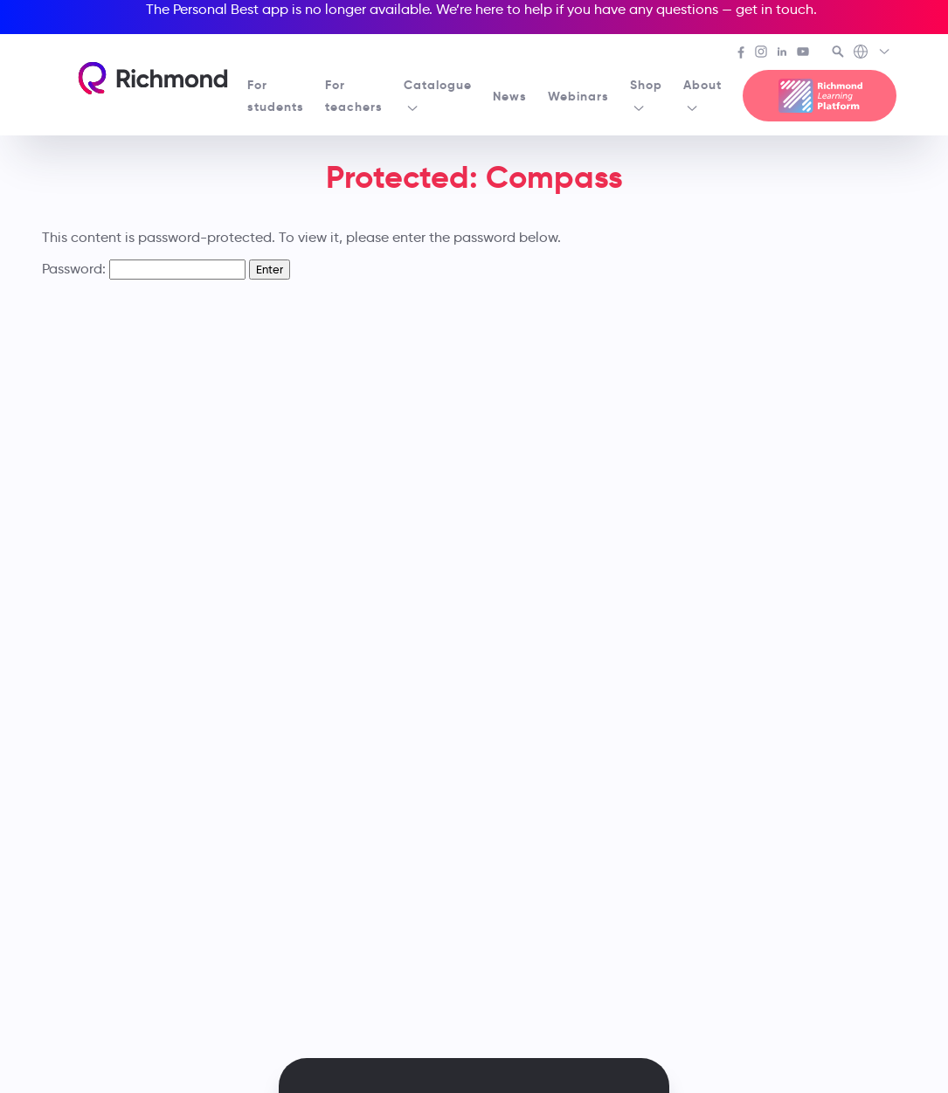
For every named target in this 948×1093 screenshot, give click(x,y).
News (510, 96)
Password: (144, 268)
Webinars (578, 96)
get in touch (774, 9)
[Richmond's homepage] (153, 78)
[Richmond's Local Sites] (872, 53)
